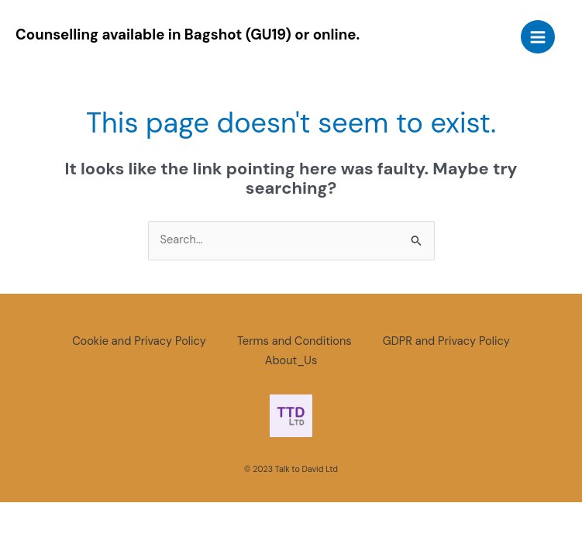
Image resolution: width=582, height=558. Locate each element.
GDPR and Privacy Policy (446, 341)
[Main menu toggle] (538, 37)
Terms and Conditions (294, 341)
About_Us (291, 360)
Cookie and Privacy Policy (139, 341)
